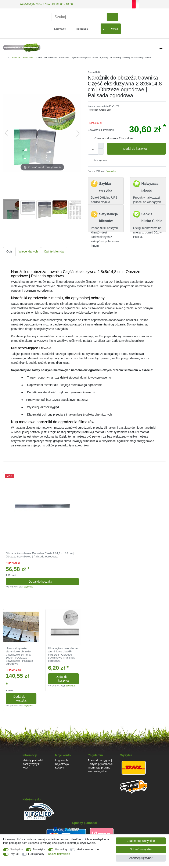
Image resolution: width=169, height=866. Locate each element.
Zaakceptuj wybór (140, 858)
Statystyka (39, 849)
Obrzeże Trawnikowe (21, 57)
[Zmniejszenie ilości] (101, 151)
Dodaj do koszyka (143, 148)
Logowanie (61, 760)
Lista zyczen (98, 160)
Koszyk (59, 767)
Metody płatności (32, 760)
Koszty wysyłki (31, 763)
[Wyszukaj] (112, 17)
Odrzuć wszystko (141, 849)
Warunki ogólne (97, 770)
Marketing (61, 849)
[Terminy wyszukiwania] (79, 17)
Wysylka (28, 586)
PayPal (14, 853)
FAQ (25, 767)
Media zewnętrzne (87, 849)
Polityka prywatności (100, 763)
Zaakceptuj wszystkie (141, 841)
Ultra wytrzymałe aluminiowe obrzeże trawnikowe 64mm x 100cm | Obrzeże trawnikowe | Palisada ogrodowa (19, 655)
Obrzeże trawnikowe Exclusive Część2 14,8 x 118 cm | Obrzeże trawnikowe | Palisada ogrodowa (40, 555)
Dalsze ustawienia (59, 853)
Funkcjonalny (36, 853)
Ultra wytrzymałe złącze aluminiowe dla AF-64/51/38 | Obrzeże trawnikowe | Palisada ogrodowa (63, 654)
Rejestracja (62, 763)
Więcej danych (28, 251)
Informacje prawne (99, 767)
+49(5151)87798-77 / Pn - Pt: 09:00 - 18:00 (43, 3)
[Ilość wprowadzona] (93, 148)
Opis (9, 251)
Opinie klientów (54, 251)
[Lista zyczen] (95, 28)
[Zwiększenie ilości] (101, 145)
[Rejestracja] (79, 28)
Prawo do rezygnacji (100, 760)
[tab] (9, 251)
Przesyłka (110, 170)
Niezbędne (16, 849)
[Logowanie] (58, 28)
